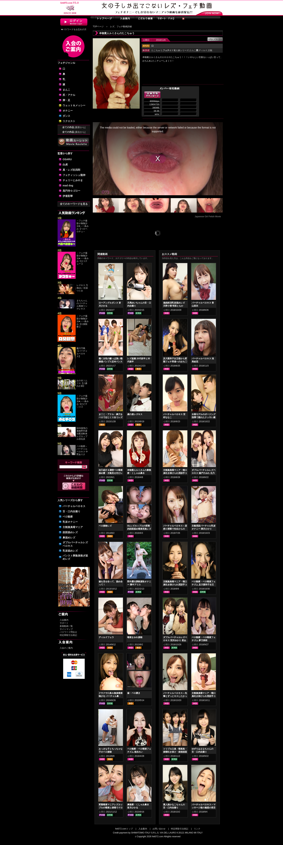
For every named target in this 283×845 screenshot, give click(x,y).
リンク (197, 828)
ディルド (203, 50)
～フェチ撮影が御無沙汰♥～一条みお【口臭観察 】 (83, 321)
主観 (210, 50)
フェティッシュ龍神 (74, 175)
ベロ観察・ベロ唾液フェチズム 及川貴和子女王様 (203, 584)
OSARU (67, 159)
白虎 (65, 164)
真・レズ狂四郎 (71, 169)
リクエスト (69, 121)
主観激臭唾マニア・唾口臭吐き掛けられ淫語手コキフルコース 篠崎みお (203, 696)
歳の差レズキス (134, 414)
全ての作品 (73, 127)
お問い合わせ (159, 828)
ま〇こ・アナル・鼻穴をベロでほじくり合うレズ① (111, 417)
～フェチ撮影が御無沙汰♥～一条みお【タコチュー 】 (83, 258)
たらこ (194, 50)
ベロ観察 (68, 516)
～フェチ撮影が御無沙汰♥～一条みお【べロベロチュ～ (83, 226)
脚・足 (66, 100)
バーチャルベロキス (74, 506)
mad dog (68, 185)
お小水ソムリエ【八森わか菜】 (82, 383)
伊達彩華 (68, 196)
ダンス (66, 115)
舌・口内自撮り (71, 511)
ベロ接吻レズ (105, 526)
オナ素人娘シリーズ (176, 50)
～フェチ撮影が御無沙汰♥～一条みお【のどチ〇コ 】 (83, 401)
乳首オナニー (70, 521)
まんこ (66, 89)
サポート (64, 623)
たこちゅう (156, 50)
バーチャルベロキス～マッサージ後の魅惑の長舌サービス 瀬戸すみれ (203, 807)
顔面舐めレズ (70, 532)
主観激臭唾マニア (73, 527)
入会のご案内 (66, 648)
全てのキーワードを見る (74, 203)
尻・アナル (69, 94)
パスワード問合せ (68, 632)
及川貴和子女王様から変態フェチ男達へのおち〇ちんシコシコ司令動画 (175, 361)
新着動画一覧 (66, 626)
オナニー (68, 110)
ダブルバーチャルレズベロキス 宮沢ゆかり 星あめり (175, 640)
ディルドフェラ (106, 637)
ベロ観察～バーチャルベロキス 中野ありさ (82, 450)
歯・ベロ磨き (133, 693)
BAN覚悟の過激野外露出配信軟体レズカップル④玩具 (82, 433)
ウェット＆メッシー (74, 105)
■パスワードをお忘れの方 (73, 29)
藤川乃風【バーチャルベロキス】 (82, 352)
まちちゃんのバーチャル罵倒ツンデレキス (82, 304)
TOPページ (98, 26)
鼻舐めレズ (69, 537)
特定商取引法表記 (68, 635)
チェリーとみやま (73, 180)
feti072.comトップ (124, 828)
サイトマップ (66, 629)
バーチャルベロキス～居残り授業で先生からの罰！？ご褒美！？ (175, 529)
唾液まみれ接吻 (134, 637)
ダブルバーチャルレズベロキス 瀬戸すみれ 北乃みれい (203, 473)
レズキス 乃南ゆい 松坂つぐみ (82, 288)
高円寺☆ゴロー (71, 190)
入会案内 (64, 620)
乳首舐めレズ (70, 550)
